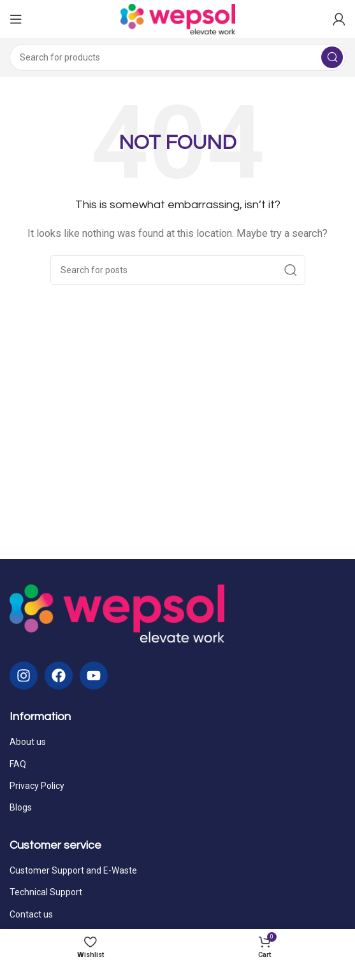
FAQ (18, 764)
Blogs (21, 807)
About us (28, 742)
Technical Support (46, 892)
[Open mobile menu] (16, 19)
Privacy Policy (37, 786)
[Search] (177, 57)
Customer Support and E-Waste (73, 870)
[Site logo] (177, 18)
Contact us (31, 914)
